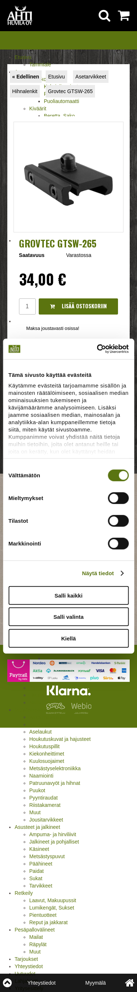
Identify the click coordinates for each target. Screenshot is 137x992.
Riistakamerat (45, 805)
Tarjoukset (26, 959)
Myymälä (95, 983)
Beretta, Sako (59, 116)
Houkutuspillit (44, 746)
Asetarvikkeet (90, 77)
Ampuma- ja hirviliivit (52, 834)
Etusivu (23, 57)
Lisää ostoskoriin (78, 306)
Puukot (37, 790)
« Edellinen (25, 77)
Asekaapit (40, 724)
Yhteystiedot (29, 966)
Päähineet (40, 864)
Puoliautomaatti (61, 101)
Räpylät (37, 944)
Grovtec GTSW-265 (70, 91)
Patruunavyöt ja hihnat (54, 783)
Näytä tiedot (98, 573)
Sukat (35, 878)
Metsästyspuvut (47, 856)
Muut (35, 812)
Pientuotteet (43, 915)
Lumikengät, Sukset (51, 908)
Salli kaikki (68, 595)
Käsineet (39, 849)
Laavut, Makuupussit (52, 900)
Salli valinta (68, 617)
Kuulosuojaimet (46, 761)
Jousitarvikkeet (46, 820)
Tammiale (40, 64)
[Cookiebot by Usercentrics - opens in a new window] (97, 349)
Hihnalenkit (24, 91)
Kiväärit (37, 108)
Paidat (36, 871)
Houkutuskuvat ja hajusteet (60, 739)
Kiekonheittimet (46, 754)
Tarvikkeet (40, 886)
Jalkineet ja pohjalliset (54, 842)
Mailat (36, 937)
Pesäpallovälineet (35, 930)
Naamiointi (41, 776)
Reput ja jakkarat (48, 922)
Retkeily (24, 893)
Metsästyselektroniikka (55, 768)
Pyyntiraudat (43, 798)
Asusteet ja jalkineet (37, 827)
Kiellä (68, 638)
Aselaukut (40, 732)
